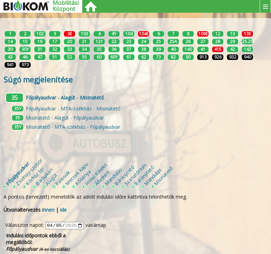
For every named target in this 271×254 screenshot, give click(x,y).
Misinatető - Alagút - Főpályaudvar (65, 117)
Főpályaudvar (17, 174)
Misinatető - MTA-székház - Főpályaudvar (73, 126)
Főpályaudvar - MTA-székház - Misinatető (73, 108)
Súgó (38, 80)
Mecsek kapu (77, 174)
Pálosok (62, 178)
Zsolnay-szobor (29, 172)
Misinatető (163, 176)
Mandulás (113, 176)
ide (63, 209)
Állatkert (102, 178)
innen (48, 209)
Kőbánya (82, 177)
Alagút (51, 179)
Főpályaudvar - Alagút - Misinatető (65, 97)
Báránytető (124, 175)
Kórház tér (35, 176)
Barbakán (44, 177)
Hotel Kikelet (95, 174)
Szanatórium (135, 174)
